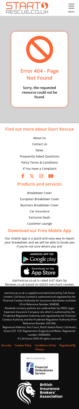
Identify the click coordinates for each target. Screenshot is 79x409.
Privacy (39, 349)
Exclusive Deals (39, 217)
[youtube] (51, 176)
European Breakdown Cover (39, 199)
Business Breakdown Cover (39, 205)
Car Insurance (40, 211)
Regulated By (67, 345)
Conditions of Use (45, 345)
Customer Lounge (39, 224)
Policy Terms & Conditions (39, 162)
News (39, 150)
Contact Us (39, 144)
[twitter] (31, 176)
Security (6, 345)
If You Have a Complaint (39, 169)
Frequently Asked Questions (39, 156)
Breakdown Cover (39, 193)
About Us (39, 138)
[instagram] (41, 176)
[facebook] (22, 176)
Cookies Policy (23, 345)
